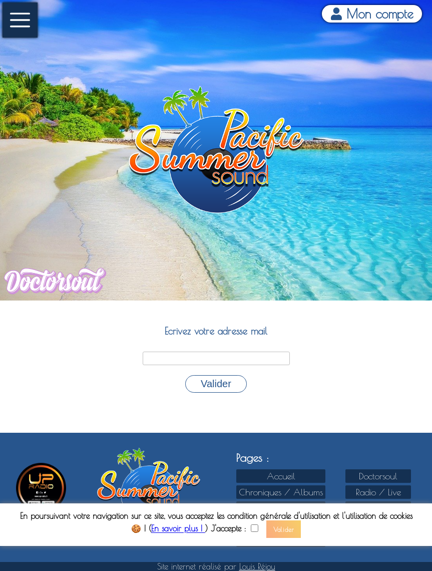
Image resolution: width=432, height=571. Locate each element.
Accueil (281, 476)
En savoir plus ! (178, 528)
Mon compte (372, 14)
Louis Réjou (257, 566)
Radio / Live (378, 492)
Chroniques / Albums (281, 492)
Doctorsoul (378, 476)
